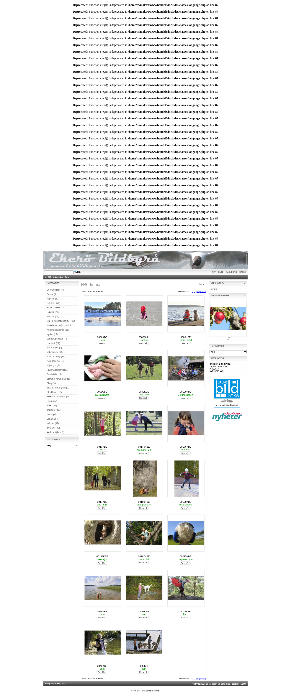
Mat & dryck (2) (54, 347)
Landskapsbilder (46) (57, 338)
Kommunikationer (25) (58, 330)
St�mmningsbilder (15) (58, 396)
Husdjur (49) (53, 316)
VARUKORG (231, 272)
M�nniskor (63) (55, 352)
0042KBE (102, 666)
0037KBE (144, 611)
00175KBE (144, 446)
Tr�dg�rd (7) (54, 410)
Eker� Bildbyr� (153, 691)
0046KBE (144, 666)
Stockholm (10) (54, 392)
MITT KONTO (218, 272)
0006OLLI (144, 337)
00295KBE (185, 556)
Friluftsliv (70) (53, 303)
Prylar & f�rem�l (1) (57, 370)
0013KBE (102, 446)
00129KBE (185, 391)
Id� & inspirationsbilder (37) (61, 321)
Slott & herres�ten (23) (58, 387)
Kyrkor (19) (52, 334)
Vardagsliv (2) (53, 414)
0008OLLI (102, 391)
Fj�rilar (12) (53, 298)
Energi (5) (52, 294)
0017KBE (102, 501)
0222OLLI (228, 338)
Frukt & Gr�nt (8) (55, 307)
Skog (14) (51, 383)
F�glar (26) (53, 312)
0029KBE (102, 611)
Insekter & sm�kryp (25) (59, 325)
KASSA (242, 272)
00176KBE (185, 446)
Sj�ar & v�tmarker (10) (59, 379)
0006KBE (102, 337)
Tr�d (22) (52, 405)
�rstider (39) (53, 427)
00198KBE (102, 556)
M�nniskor (58, 277)
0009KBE (144, 391)
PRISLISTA (214, 369)
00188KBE (185, 501)
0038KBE (186, 611)
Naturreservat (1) (55, 361)
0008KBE (186, 337)
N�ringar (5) (53, 365)
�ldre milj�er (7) (55, 432)
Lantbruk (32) (53, 343)
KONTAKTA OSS (217, 371)
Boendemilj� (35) (56, 290)
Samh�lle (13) (54, 374)
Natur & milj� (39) (56, 356)
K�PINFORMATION (218, 367)
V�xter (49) (53, 423)
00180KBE (144, 501)
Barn (67, 277)
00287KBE (144, 556)
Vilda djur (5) (53, 419)
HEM (49, 277)
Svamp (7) (52, 401)
